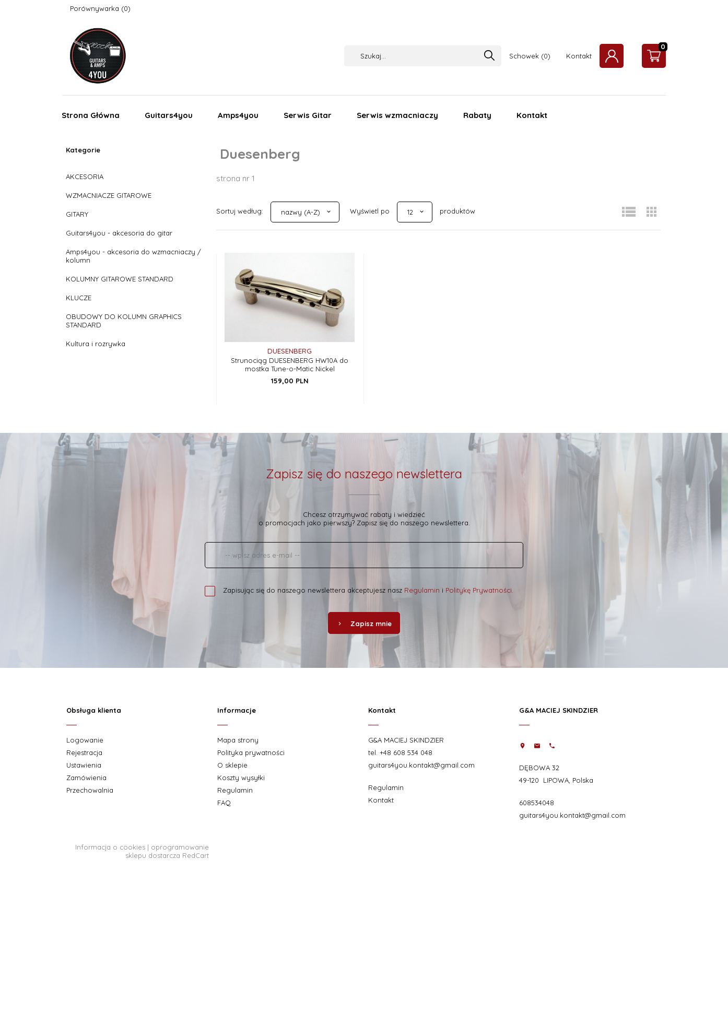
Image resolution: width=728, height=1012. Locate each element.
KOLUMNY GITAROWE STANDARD (119, 279)
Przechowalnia (89, 790)
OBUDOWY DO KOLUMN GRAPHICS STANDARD (124, 320)
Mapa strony (238, 740)
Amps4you (238, 115)
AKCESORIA (84, 176)
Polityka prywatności (251, 752)
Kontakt (579, 56)
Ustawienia (83, 765)
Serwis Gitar (308, 115)
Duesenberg (289, 351)
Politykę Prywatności (478, 590)
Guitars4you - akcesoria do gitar (119, 233)
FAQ (224, 802)
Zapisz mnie (364, 623)
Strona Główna (91, 115)
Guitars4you (169, 115)
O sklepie (232, 765)
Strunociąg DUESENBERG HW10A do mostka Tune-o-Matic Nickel (289, 364)
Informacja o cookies (110, 847)
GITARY (77, 214)
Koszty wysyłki (241, 777)
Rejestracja (84, 752)
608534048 (536, 802)
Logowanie (84, 740)
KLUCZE (78, 297)
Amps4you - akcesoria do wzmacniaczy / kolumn (133, 256)
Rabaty (477, 115)
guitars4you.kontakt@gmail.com (421, 765)
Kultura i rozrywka (95, 343)
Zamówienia (86, 777)
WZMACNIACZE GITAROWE (108, 195)
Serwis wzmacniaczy (397, 115)
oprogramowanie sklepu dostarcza (167, 851)
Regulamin (422, 590)
